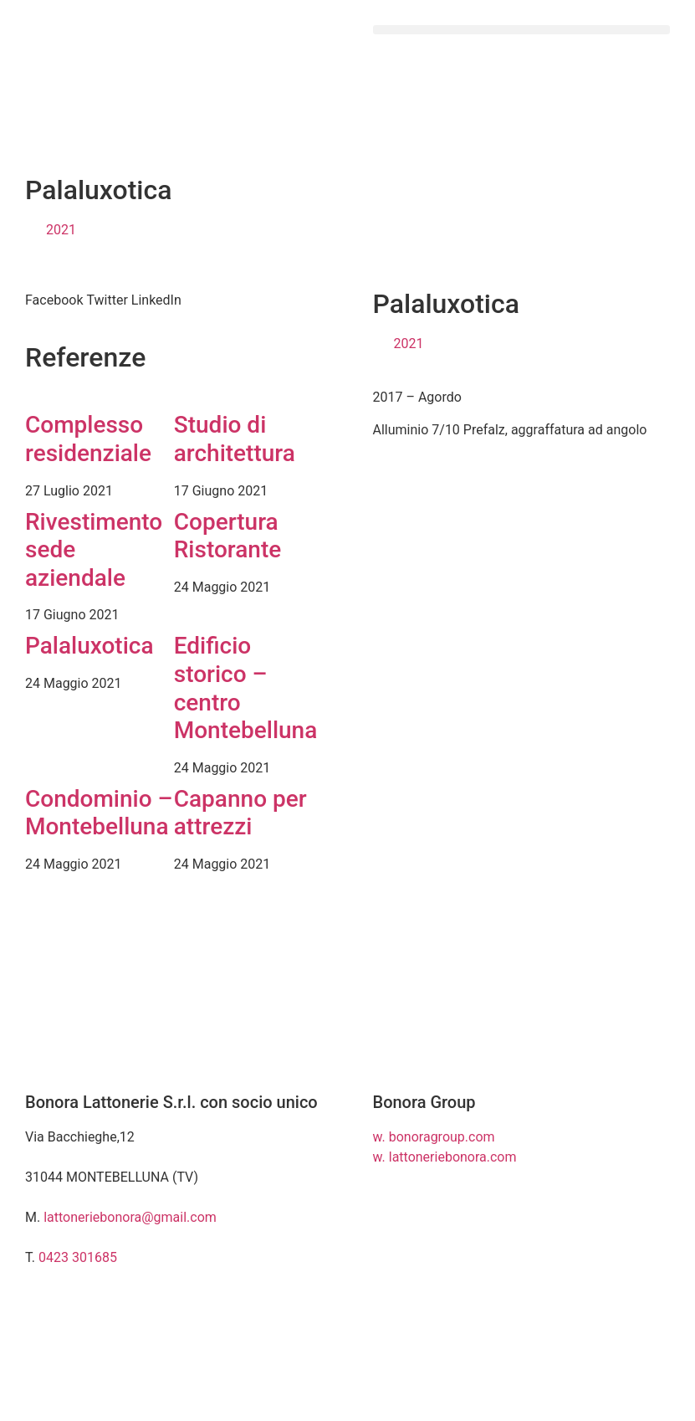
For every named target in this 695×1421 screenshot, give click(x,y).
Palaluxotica (89, 645)
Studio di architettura (234, 439)
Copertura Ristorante (227, 536)
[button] (522, 29)
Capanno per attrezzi (240, 813)
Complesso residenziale (88, 439)
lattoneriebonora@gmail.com (130, 1217)
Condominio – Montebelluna (99, 813)
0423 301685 (77, 1257)
